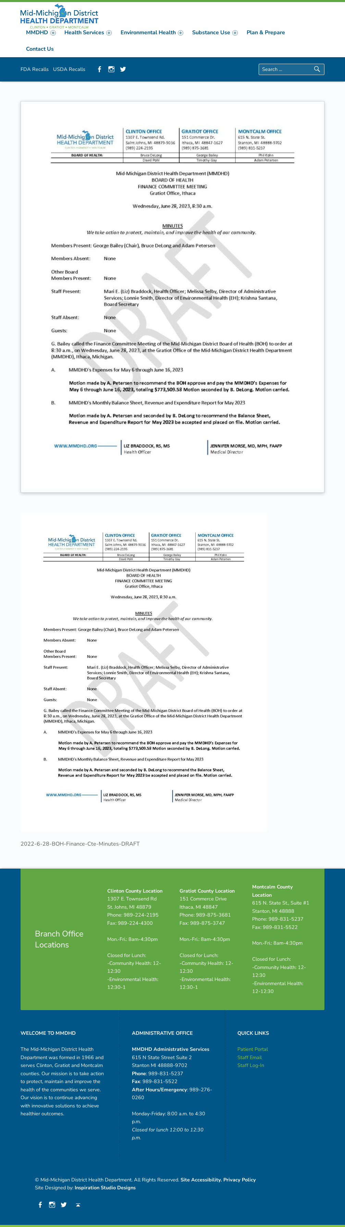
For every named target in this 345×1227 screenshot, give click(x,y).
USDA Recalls (69, 69)
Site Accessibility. (201, 1179)
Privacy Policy (239, 1179)
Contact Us (40, 49)
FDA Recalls (35, 69)
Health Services (88, 32)
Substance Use (215, 32)
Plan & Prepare (266, 32)
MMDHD (41, 32)
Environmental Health (152, 32)
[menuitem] (41, 32)
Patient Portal (252, 1049)
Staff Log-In (250, 1065)
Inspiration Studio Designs (105, 1187)
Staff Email (249, 1057)
